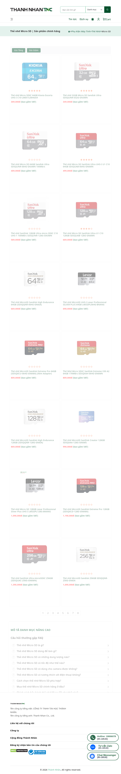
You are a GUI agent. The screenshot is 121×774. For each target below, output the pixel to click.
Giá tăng (18, 55)
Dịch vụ (84, 19)
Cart (107, 19)
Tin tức (73, 19)
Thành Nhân (54, 769)
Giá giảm (34, 55)
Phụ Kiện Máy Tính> (81, 31)
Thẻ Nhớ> (97, 31)
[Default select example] (94, 9)
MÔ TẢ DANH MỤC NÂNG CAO (31, 635)
